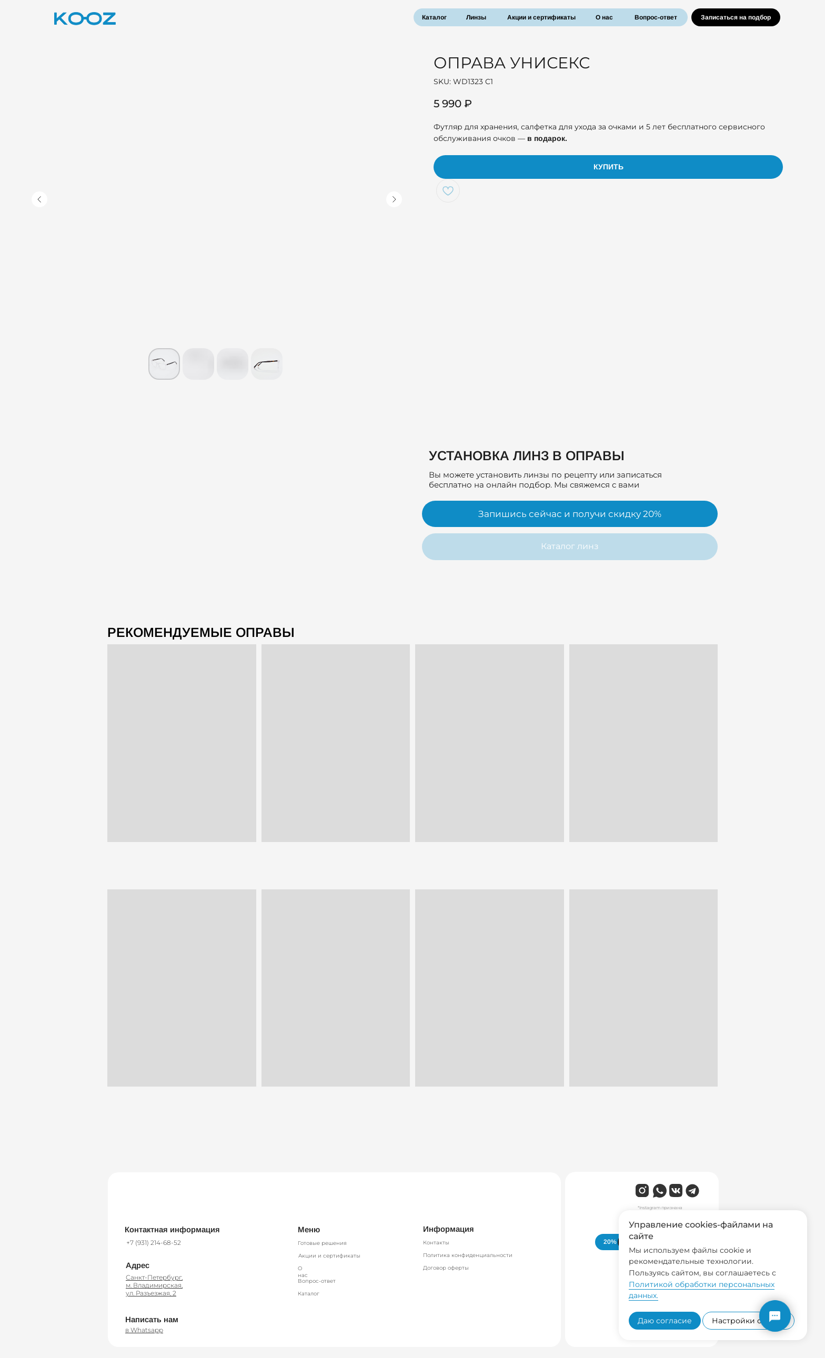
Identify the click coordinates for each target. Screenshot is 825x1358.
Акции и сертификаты (541, 17)
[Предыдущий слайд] (39, 199)
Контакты (436, 1242)
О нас (604, 17)
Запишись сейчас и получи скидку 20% (569, 514)
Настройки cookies (748, 1320)
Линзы (476, 17)
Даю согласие (665, 1320)
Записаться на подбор (736, 17)
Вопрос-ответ (656, 17)
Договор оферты (446, 1267)
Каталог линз (570, 546)
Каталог (434, 17)
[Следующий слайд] (394, 199)
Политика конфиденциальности (467, 1255)
